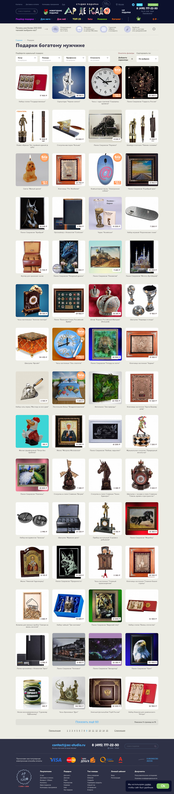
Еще (63, 4)
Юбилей (90, 778)
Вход (112, 775)
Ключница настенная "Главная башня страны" (142, 582)
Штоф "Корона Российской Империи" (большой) (105, 321)
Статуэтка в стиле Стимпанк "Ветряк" (69, 494)
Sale (90, 19)
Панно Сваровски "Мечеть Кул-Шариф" (142, 276)
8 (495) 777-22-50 (147, 8)
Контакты (19, 4)
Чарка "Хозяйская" (105, 232)
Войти (140, 5)
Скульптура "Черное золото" (68, 102)
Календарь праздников (50, 4)
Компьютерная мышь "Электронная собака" (105, 190)
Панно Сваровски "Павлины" (32, 494)
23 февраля (91, 787)
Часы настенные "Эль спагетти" (69, 363)
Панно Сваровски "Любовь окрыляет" (105, 451)
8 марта (90, 790)
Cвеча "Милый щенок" (32, 189)
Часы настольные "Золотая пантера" (32, 320)
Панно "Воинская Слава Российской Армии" (68, 321)
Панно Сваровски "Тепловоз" (68, 669)
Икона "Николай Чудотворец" (32, 581)
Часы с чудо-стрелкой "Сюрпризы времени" (105, 103)
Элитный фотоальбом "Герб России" (105, 712)
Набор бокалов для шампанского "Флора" (141, 713)
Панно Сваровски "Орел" (142, 669)
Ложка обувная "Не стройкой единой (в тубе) (32, 146)
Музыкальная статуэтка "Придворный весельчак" (142, 452)
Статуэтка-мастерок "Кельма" (68, 145)
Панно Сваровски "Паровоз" (105, 145)
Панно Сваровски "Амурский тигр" (105, 625)
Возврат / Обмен (46, 780)
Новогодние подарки (54, 12)
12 (96, 731)
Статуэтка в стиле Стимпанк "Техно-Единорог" (105, 495)
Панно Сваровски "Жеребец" (141, 538)
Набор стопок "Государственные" (32, 102)
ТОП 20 (77, 19)
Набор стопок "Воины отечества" (142, 625)
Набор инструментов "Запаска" (32, 538)
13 (100, 731)
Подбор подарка (25, 19)
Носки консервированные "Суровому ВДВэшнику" (32, 713)
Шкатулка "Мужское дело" (68, 538)
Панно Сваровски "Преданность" (69, 581)
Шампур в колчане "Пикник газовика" (142, 145)
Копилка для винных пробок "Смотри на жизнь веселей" (32, 626)
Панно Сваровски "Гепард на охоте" (105, 363)
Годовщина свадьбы (94, 783)
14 (103, 731)
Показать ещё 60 (87, 722)
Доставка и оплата (32, 4)
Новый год (91, 785)
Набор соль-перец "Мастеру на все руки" (32, 407)
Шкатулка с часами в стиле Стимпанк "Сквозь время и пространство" (142, 495)
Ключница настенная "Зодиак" (142, 363)
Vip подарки (68, 790)
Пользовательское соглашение (146, 775)
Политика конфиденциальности (146, 778)
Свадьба (90, 780)
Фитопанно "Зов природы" (105, 407)
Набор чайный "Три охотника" (69, 625)
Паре (65, 780)
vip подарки (126, 11)
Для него (45, 19)
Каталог (116, 19)
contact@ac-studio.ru (68, 745)
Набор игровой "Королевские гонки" (141, 232)
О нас (42, 775)
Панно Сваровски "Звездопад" (105, 669)
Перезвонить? (147, 13)
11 (93, 731)
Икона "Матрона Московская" (69, 451)
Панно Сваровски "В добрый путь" (142, 189)
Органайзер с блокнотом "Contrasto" (68, 232)
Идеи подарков (45, 785)
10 (90, 731)
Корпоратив (68, 783)
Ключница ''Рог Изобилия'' (68, 189)
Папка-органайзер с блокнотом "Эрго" (32, 669)
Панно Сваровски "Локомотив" (105, 276)
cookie (148, 784)
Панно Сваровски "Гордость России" (141, 102)
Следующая (119, 731)
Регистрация (153, 5)
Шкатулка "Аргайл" (32, 363)
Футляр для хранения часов (32, 276)
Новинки (102, 19)
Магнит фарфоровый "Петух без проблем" (32, 452)
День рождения (93, 775)
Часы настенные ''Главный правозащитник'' (105, 582)
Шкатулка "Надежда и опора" (142, 320)
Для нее (66, 778)
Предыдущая (55, 731)
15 (107, 731)
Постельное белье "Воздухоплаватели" (68, 407)
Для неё (61, 19)
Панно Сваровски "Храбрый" (32, 232)
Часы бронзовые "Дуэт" (68, 712)
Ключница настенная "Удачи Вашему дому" (142, 408)
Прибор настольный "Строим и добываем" (105, 539)
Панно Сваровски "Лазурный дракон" (69, 276)
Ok (163, 786)
